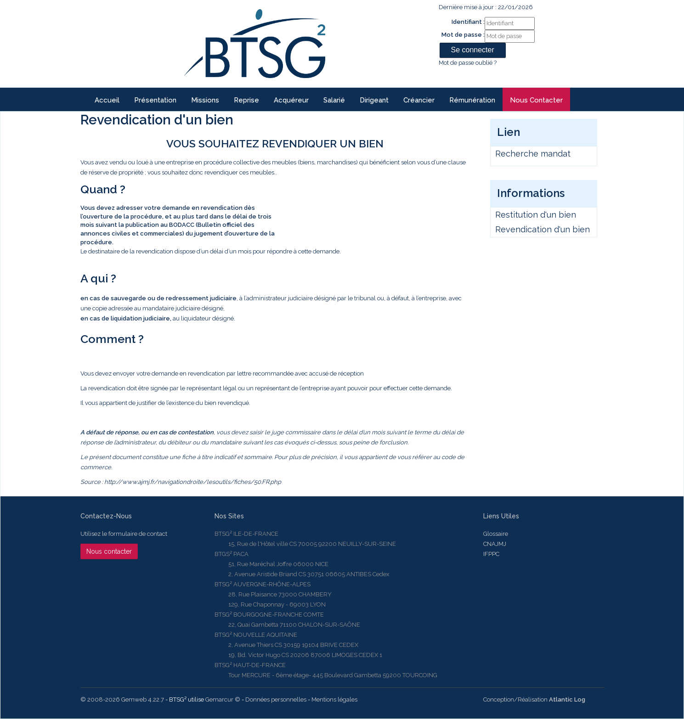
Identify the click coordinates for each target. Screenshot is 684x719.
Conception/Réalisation (534, 699)
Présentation (155, 100)
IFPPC (491, 553)
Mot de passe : (463, 34)
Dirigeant (374, 100)
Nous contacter (536, 100)
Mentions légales (334, 699)
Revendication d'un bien (542, 229)
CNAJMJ (494, 543)
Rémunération (472, 100)
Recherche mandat (533, 153)
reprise (246, 100)
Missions (205, 100)
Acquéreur (291, 100)
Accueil (107, 100)
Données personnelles (275, 699)
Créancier (419, 100)
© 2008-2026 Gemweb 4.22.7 (122, 699)
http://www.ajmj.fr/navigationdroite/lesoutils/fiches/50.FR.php (192, 481)
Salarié (334, 100)
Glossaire (495, 533)
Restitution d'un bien (535, 214)
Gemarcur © (222, 699)
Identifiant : (468, 21)
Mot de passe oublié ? (468, 62)
